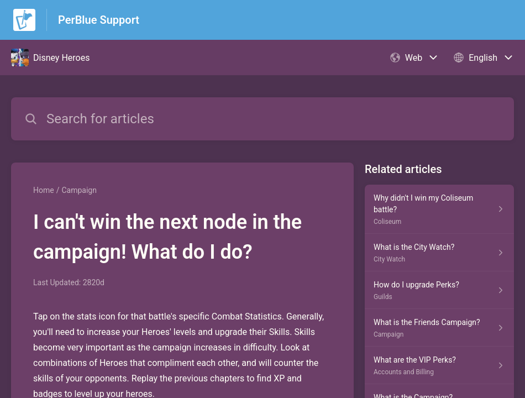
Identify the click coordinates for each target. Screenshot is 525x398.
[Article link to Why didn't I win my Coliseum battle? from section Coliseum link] (439, 209)
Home (43, 190)
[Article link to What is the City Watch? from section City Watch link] (439, 252)
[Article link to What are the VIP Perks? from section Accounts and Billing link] (439, 365)
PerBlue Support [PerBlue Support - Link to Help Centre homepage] (98, 20)
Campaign (78, 190)
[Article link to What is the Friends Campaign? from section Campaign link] (439, 328)
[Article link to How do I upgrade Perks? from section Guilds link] (439, 290)
